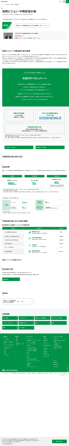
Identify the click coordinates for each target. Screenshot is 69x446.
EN (61, 1)
